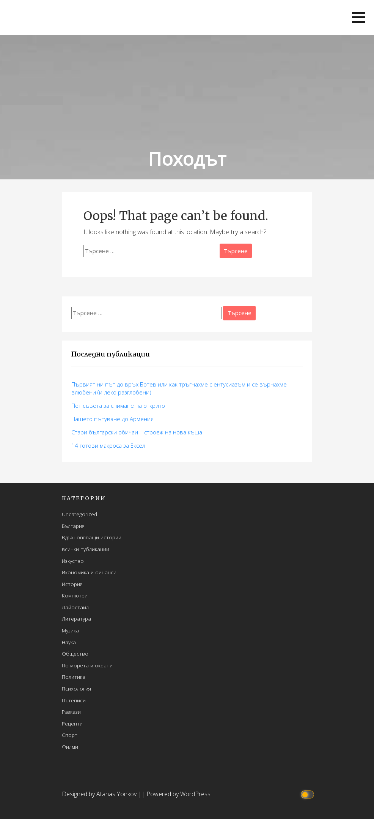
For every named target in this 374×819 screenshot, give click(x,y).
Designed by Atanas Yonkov (100, 794)
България (73, 525)
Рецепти (72, 723)
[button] (358, 17)
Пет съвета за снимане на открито (118, 405)
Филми (70, 746)
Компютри (75, 595)
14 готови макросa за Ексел (108, 445)
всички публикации (85, 549)
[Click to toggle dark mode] (308, 794)
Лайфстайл (75, 607)
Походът (187, 158)
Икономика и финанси (89, 572)
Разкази (71, 711)
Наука (69, 642)
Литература (76, 618)
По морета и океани (87, 665)
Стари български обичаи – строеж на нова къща (136, 432)
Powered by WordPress (178, 794)
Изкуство (73, 560)
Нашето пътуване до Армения (112, 419)
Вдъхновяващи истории (91, 537)
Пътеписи (74, 700)
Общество (75, 653)
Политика (73, 676)
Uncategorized (79, 514)
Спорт (69, 734)
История (72, 584)
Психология (76, 688)
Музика (70, 630)
